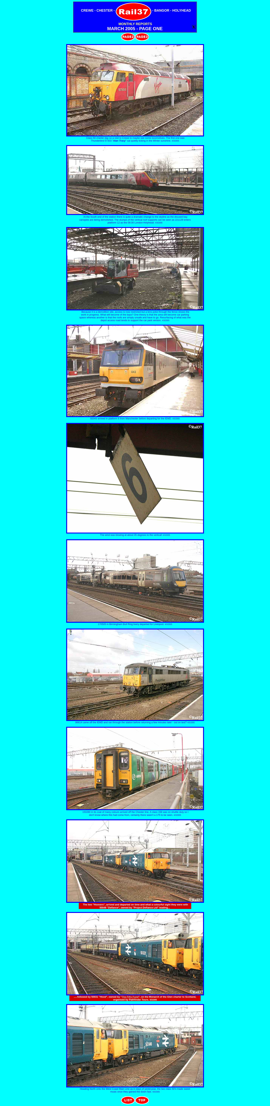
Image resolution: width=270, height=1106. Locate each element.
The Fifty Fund (130, 996)
